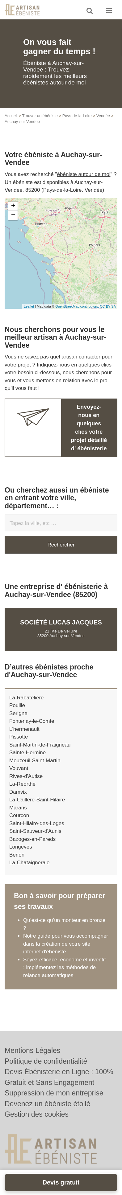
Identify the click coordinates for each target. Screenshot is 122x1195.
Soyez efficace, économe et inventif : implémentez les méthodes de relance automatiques (64, 967)
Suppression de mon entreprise (54, 1093)
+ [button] (13, 206)
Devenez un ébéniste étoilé (47, 1104)
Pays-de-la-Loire (77, 115)
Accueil (11, 115)
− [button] (13, 215)
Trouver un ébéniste (40, 115)
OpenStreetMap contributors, (77, 306)
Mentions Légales (32, 1050)
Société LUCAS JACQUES (61, 622)
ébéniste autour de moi (84, 174)
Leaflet (29, 306)
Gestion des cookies (37, 1114)
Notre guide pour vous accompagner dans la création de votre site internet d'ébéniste (65, 944)
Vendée (103, 115)
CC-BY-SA (108, 306)
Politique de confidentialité (46, 1061)
